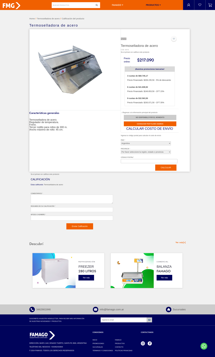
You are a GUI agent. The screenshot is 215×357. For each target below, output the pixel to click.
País (122, 140)
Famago (116, 5)
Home (32, 18)
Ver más (86, 277)
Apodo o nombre (38, 214)
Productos (152, 5)
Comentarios (36, 193)
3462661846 (43, 309)
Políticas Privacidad (123, 350)
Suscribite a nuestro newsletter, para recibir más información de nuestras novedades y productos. (56, 320)
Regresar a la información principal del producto (139, 112)
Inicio (95, 340)
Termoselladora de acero (48, 18)
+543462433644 (57, 347)
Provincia (125, 148)
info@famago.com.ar (112, 309)
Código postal (127, 157)
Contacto (119, 347)
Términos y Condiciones (103, 350)
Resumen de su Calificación (42, 206)
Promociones (98, 343)
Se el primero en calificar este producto (135, 52)
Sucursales (179, 309)
